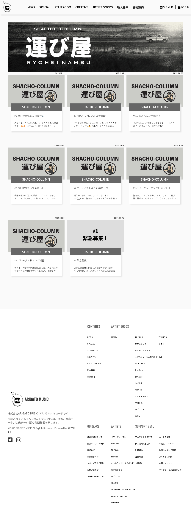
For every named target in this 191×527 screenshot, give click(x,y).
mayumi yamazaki (119, 496)
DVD (160, 357)
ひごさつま (139, 409)
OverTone (139, 370)
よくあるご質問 (165, 456)
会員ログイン (92, 456)
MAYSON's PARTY (142, 396)
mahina (138, 389)
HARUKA (138, 383)
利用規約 (139, 450)
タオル (161, 343)
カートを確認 (164, 437)
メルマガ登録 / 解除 (95, 463)
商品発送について (94, 437)
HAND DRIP (140, 363)
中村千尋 (139, 403)
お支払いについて (166, 443)
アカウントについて (143, 437)
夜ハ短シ (139, 376)
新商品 (114, 337)
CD (160, 350)
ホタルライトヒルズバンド (146, 357)
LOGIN (183, 7)
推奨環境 (139, 456)
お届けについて (165, 463)
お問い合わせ (92, 470)
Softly (137, 416)
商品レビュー (92, 450)
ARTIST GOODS (103, 7)
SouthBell (115, 502)
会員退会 (139, 463)
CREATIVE (81, 7)
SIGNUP (166, 7)
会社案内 (138, 7)
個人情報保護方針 (142, 443)
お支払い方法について (96, 476)
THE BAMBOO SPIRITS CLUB (123, 489)
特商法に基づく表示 (167, 450)
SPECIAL (44, 7)
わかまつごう (140, 343)
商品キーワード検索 (95, 443)
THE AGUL (139, 337)
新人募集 (122, 7)
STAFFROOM (62, 7)
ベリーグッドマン (142, 350)
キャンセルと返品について (170, 470)
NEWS (31, 7)
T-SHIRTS (163, 337)
